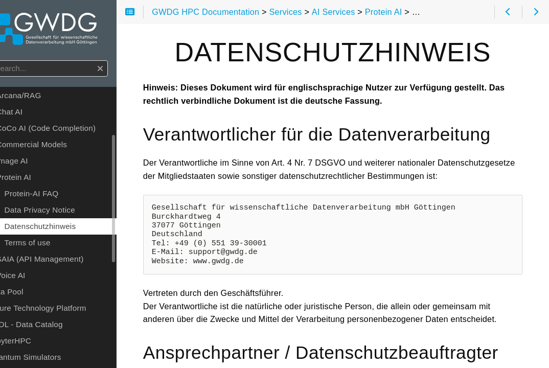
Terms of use (56, 245)
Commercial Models (60, 147)
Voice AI (39, 277)
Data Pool (34, 294)
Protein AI (42, 179)
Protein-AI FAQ (60, 196)
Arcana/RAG (47, 98)
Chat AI (38, 114)
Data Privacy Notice (68, 212)
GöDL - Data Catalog (53, 327)
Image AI (40, 163)
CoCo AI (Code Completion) (74, 130)
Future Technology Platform (65, 310)
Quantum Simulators (52, 359)
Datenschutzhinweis (68, 228)
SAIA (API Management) (68, 261)
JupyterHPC (37, 343)
